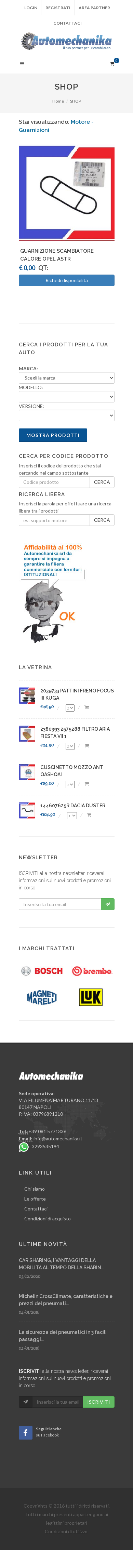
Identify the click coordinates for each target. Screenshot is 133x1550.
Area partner (94, 7)
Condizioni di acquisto (47, 1218)
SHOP (75, 101)
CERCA (102, 482)
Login (30, 7)
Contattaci (67, 23)
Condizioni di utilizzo (66, 1531)
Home (58, 101)
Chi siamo (34, 1189)
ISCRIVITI (98, 1402)
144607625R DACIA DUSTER (72, 805)
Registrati (57, 7)
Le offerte (35, 1199)
